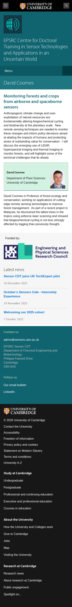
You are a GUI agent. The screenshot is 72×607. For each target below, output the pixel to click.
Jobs (7, 540)
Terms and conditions (17, 456)
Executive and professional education (28, 501)
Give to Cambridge (16, 533)
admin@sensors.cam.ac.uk (21, 339)
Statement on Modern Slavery (23, 450)
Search (66, 6)
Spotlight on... (13, 594)
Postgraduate (12, 487)
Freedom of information (19, 438)
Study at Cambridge (18, 473)
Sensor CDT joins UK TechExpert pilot (32, 276)
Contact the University (18, 426)
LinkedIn (9, 391)
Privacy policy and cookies (21, 444)
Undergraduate (13, 480)
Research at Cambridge (20, 566)
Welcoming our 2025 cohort (24, 312)
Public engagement (16, 587)
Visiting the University (18, 554)
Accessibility (12, 432)
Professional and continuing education (28, 494)
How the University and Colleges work (28, 527)
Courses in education (17, 508)
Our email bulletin (15, 385)
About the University (18, 519)
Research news (14, 573)
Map (6, 547)
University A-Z (13, 462)
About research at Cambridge (23, 580)
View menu (6, 6)
